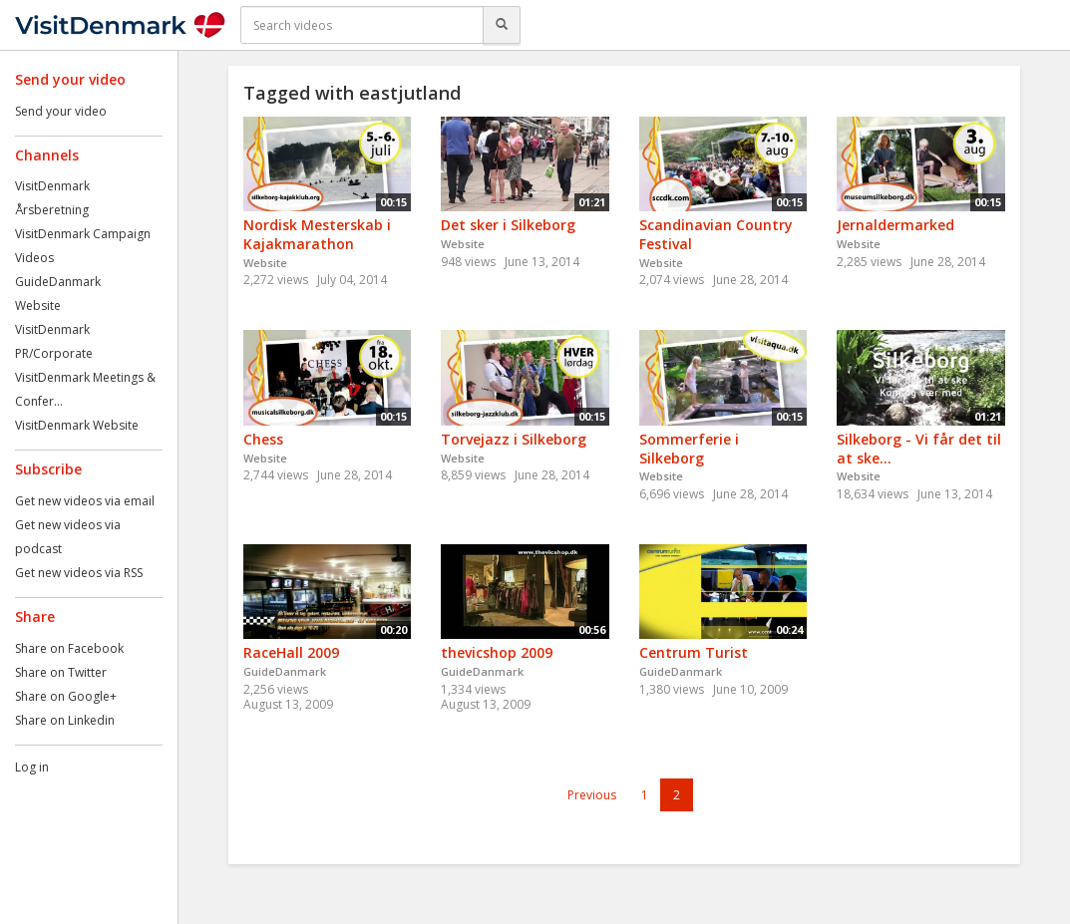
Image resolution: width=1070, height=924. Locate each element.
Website (38, 305)
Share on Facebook (69, 648)
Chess (263, 439)
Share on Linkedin (65, 720)
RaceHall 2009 (291, 652)
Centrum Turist (693, 652)
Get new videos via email (85, 500)
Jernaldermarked (895, 224)
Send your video (61, 111)
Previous (591, 794)
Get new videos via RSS (79, 572)
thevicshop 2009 (496, 652)
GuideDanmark (58, 281)
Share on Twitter (61, 672)
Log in (32, 767)
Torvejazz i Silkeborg (513, 439)
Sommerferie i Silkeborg (689, 448)
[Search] (502, 25)
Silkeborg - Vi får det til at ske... (919, 448)
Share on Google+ (66, 696)
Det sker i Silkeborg (508, 224)
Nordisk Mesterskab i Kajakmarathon (317, 234)
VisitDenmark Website (77, 425)
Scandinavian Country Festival (716, 234)
